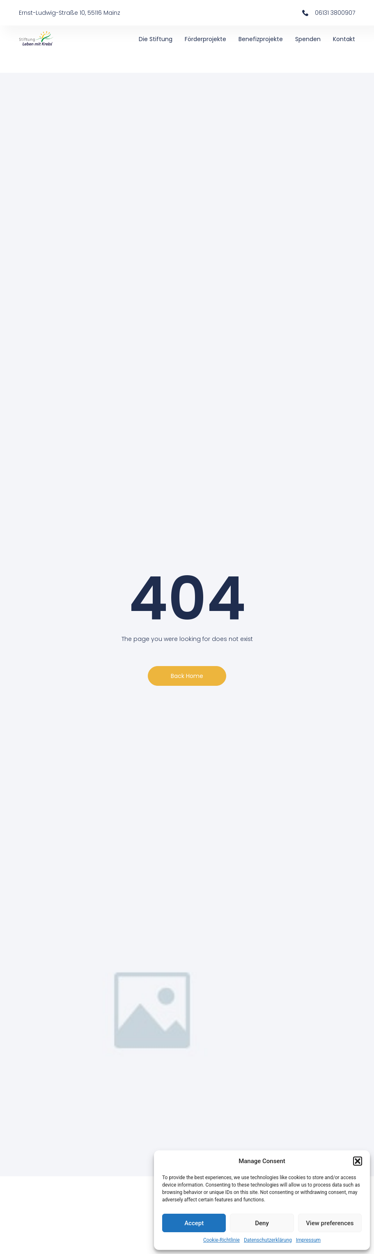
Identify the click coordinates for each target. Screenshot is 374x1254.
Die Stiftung (155, 39)
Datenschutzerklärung (268, 1240)
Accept (194, 1223)
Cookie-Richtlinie (221, 1240)
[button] (357, 1161)
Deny (262, 1223)
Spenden (308, 39)
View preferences (329, 1223)
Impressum (308, 1240)
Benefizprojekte (261, 39)
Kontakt (344, 39)
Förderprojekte (205, 39)
